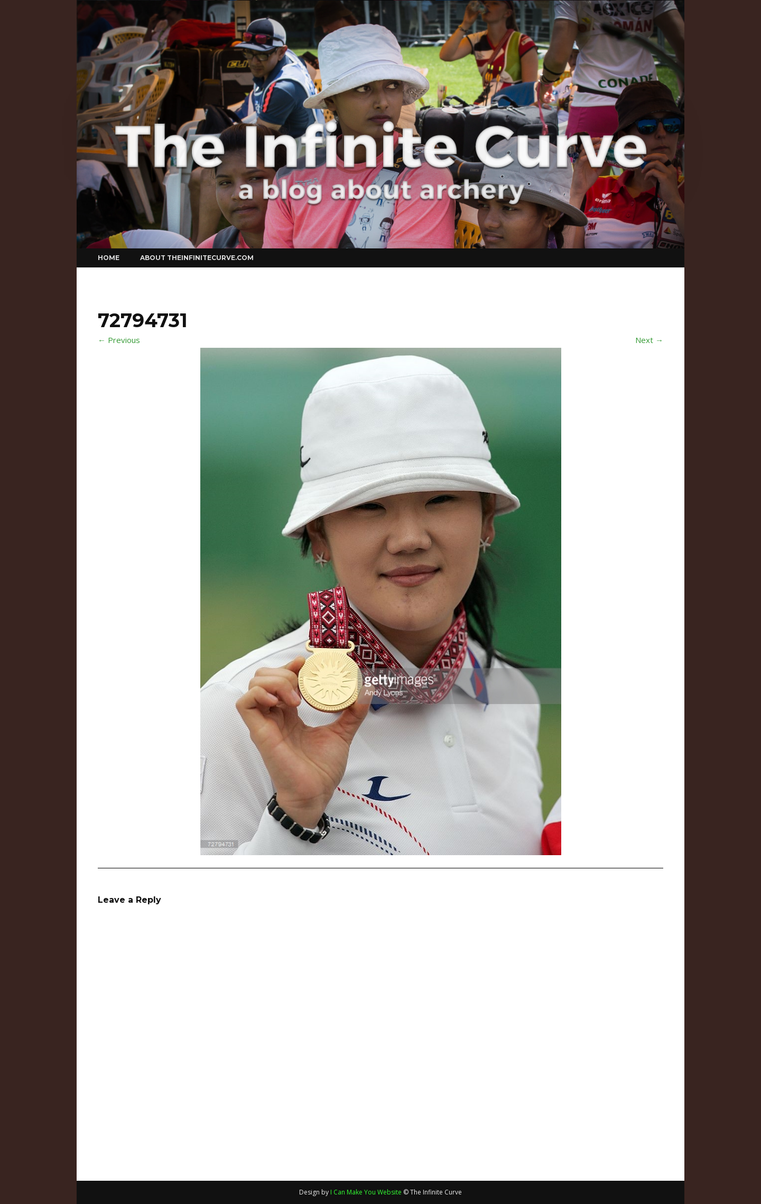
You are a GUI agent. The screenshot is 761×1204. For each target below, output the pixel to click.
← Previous (119, 340)
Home (108, 258)
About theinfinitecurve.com (197, 258)
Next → (649, 340)
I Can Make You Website (366, 1192)
